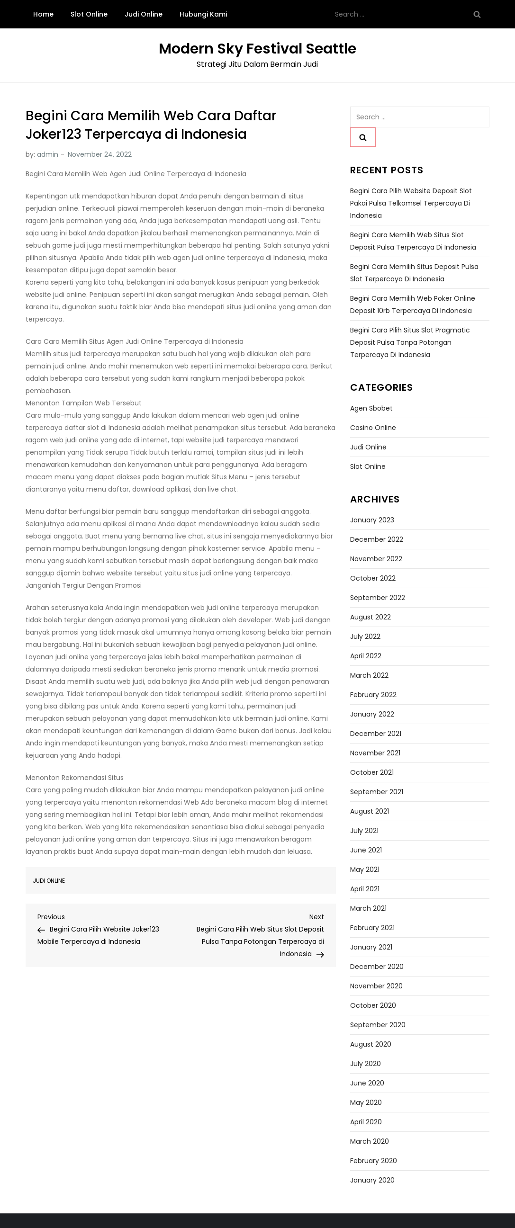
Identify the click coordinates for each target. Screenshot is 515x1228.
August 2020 (370, 1044)
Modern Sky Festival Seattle (257, 49)
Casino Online (373, 427)
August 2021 (369, 811)
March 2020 (369, 1141)
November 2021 (375, 753)
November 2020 (376, 986)
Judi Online (144, 14)
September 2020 (378, 1025)
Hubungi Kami (203, 14)
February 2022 (373, 694)
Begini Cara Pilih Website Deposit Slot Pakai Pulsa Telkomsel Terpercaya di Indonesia (411, 203)
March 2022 (369, 675)
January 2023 (372, 520)
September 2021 (376, 792)
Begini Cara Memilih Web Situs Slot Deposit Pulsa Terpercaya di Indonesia (413, 241)
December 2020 (377, 966)
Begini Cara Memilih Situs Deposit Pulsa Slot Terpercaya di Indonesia (414, 273)
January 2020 (372, 1180)
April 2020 (366, 1122)
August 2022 (370, 617)
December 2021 (375, 733)
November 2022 (376, 559)
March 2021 (368, 908)
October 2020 (373, 1005)
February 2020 (373, 1160)
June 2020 (367, 1083)
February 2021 (372, 927)
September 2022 (377, 597)
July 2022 (365, 636)
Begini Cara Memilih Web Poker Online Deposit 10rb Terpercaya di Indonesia (412, 304)
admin (47, 154)
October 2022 (373, 578)
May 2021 (364, 869)
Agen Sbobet (371, 408)
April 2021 (364, 889)
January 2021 (371, 947)
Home (43, 14)
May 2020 (366, 1102)
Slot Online (89, 14)
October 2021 (372, 772)
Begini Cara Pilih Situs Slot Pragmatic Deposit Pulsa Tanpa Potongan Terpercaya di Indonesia (410, 342)
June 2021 (366, 850)
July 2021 (364, 830)
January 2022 (372, 714)
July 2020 (365, 1063)
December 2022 (376, 539)
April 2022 (365, 656)
